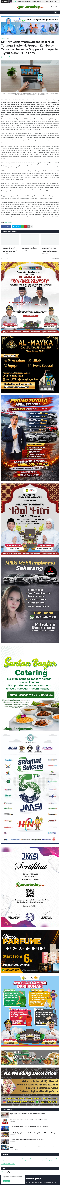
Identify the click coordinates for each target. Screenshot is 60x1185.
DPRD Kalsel (43, 1158)
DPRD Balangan (18, 1158)
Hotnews (10, 222)
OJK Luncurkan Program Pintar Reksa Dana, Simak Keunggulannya (29, 248)
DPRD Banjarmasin (31, 1158)
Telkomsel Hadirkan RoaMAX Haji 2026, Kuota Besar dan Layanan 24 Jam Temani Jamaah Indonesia (49, 249)
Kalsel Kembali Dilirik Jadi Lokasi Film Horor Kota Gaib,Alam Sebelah (27, 1113)
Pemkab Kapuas (21, 1161)
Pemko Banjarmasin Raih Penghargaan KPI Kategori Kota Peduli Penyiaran (29, 1126)
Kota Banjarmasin (7, 1161)
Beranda (3, 38)
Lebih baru (5, 258)
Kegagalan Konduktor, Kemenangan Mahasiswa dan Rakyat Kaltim (27, 1139)
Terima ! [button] (6, 1181)
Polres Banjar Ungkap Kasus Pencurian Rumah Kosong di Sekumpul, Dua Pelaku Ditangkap (33, 1133)
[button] (55, 2)
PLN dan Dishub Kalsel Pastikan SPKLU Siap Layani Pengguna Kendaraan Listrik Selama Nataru (32, 1146)
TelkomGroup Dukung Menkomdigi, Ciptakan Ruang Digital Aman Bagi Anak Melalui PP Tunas (35, 1)
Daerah (53, 1158)
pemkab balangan (8, 1163)
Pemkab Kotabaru (34, 1161)
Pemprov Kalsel (47, 1161)
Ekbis (8, 38)
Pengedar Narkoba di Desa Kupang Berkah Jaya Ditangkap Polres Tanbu (28, 1119)
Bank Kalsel (6, 1158)
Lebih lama (55, 258)
